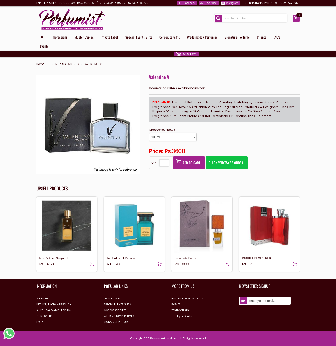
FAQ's (276, 37)
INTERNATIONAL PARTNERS (261, 3)
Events (44, 46)
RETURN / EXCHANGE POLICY (53, 304)
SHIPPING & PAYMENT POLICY (53, 310)
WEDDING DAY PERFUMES (119, 316)
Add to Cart (188, 161)
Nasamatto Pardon (186, 258)
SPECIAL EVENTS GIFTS (117, 304)
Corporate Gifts (169, 37)
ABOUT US (42, 298)
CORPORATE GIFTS (115, 310)
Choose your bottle (162, 130)
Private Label (109, 37)
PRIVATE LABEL (112, 298)
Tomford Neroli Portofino (121, 258)
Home (40, 64)
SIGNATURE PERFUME (116, 322)
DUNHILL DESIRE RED (256, 258)
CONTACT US (289, 3)
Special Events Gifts (138, 37)
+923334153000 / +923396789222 (125, 3)
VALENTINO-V (93, 64)
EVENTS (176, 304)
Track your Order (181, 316)
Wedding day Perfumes (202, 37)
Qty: (154, 162)
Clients (261, 37)
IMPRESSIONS (63, 64)
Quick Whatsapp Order (226, 162)
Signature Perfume (237, 37)
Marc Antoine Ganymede (54, 258)
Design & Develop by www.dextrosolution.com (168, 344)
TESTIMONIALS (180, 310)
